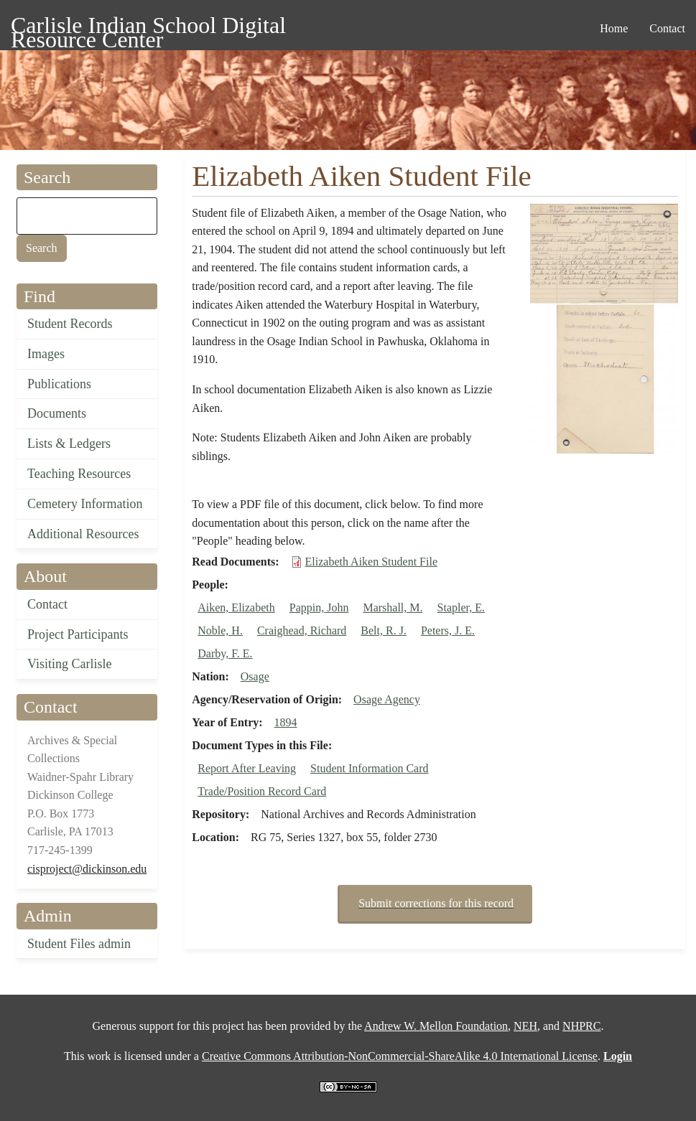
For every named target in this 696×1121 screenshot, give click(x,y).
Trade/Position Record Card (262, 791)
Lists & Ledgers (69, 443)
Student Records (70, 323)
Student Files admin (79, 944)
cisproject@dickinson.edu (87, 869)
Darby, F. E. (225, 653)
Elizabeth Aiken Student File (371, 561)
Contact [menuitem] (667, 28)
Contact (47, 604)
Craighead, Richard (301, 630)
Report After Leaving (247, 768)
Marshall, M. (392, 607)
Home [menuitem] (614, 28)
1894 (285, 722)
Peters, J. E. (448, 630)
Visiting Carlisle (69, 664)
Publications (59, 384)
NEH (525, 1026)
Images (46, 354)
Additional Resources (83, 534)
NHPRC (581, 1026)
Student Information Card (369, 768)
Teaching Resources (79, 473)
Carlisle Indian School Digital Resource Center (148, 27)
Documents (56, 413)
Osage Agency (386, 699)
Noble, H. (220, 630)
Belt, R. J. (384, 630)
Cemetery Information (84, 504)
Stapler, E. (461, 607)
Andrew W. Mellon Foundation (436, 1026)
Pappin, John (319, 607)
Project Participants (77, 634)
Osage (255, 676)
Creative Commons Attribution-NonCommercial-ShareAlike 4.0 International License (400, 1056)
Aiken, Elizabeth (236, 607)
